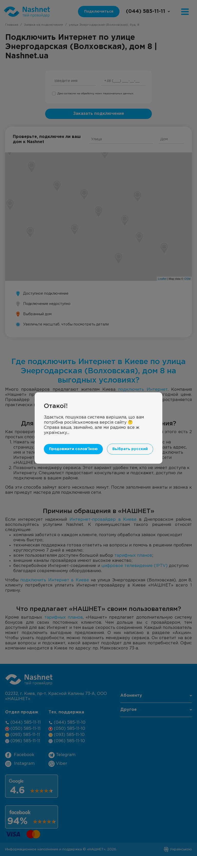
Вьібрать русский (130, 449)
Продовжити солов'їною (73, 449)
